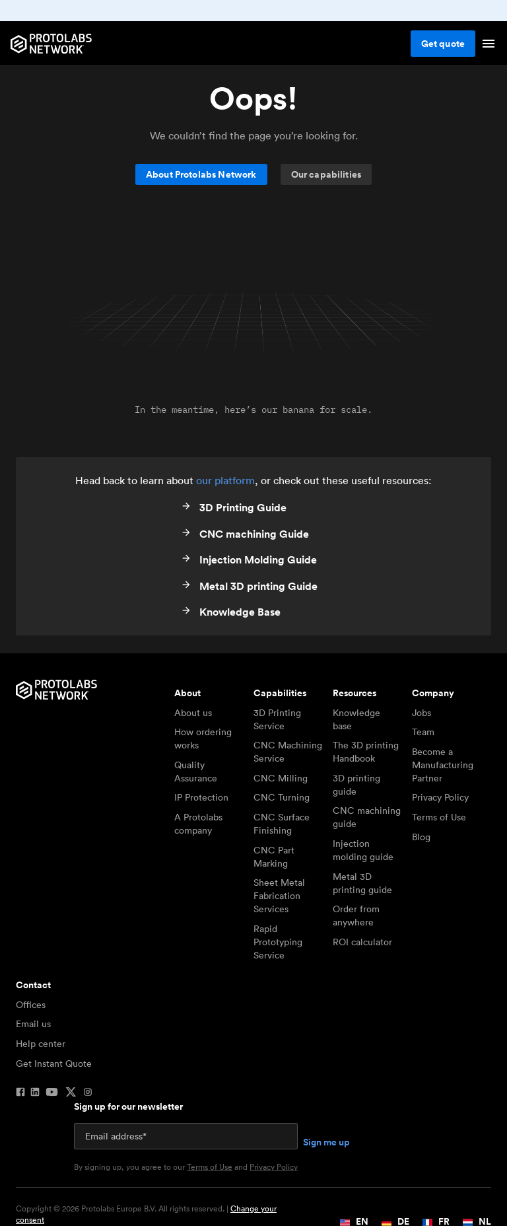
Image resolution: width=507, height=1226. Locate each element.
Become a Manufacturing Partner (442, 765)
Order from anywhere (356, 915)
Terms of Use (439, 817)
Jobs (421, 713)
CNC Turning (282, 797)
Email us (33, 1024)
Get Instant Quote (54, 1063)
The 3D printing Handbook (366, 751)
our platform (225, 480)
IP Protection (201, 797)
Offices (31, 1005)
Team (423, 732)
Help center (40, 1044)
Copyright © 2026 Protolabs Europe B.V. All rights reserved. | (146, 1214)
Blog (421, 837)
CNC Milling (281, 778)
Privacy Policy (440, 797)
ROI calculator (362, 942)
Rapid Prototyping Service (278, 942)
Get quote (443, 43)
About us (193, 713)
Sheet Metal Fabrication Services (279, 896)
